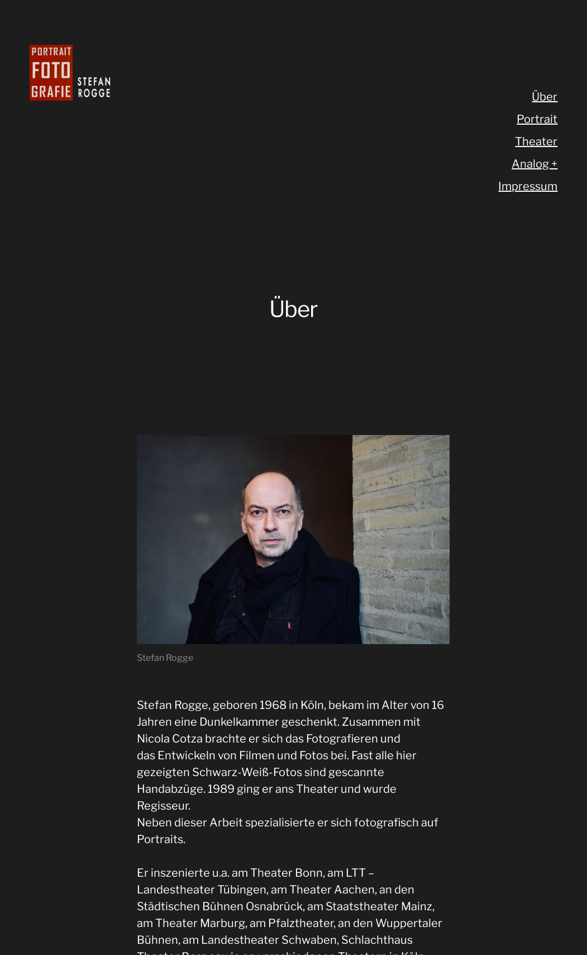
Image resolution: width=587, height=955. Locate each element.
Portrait (537, 119)
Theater (536, 141)
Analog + (534, 164)
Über (544, 96)
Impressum (527, 186)
